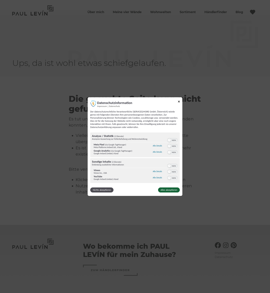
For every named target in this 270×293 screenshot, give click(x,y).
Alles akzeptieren (169, 189)
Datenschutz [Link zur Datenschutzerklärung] (114, 106)
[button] (169, 140)
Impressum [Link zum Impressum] (102, 106)
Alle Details (157, 146)
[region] (135, 158)
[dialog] (135, 146)
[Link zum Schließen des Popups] (179, 102)
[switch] (172, 140)
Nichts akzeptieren (102, 189)
